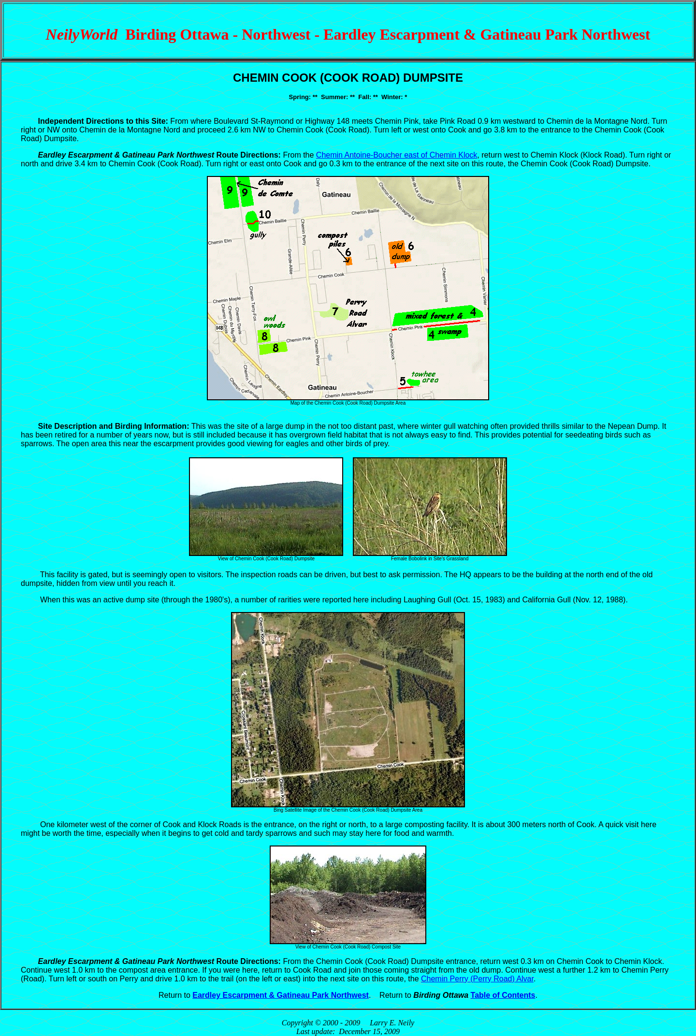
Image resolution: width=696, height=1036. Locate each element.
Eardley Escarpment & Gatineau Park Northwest (280, 995)
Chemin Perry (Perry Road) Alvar (477, 979)
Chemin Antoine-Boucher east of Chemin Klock (397, 155)
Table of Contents (503, 995)
